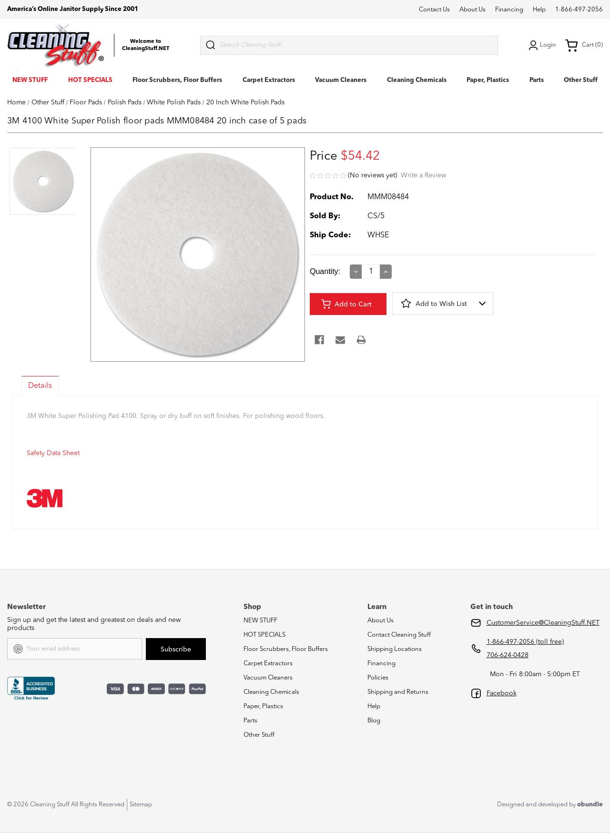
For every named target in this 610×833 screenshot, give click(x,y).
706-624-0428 (508, 655)
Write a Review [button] (423, 175)
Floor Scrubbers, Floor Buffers (177, 80)
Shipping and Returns (397, 692)
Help (539, 10)
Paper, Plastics (488, 80)
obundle (590, 805)
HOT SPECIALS (90, 80)
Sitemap (141, 805)
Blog (373, 721)
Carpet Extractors (269, 80)
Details (40, 386)
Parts (536, 80)
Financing (509, 10)
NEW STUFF (30, 80)
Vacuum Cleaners (340, 80)
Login (541, 45)
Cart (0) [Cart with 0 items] (584, 45)
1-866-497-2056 (579, 10)
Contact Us (434, 10)
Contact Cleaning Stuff (399, 635)
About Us (472, 10)
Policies (377, 678)
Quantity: (325, 271)
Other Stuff (581, 80)
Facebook (502, 693)
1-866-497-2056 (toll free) (525, 642)
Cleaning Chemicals (417, 80)
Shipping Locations (394, 649)
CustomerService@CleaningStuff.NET (543, 623)
